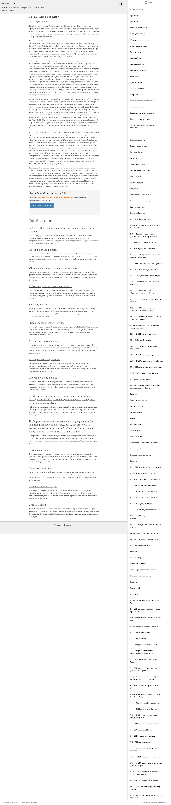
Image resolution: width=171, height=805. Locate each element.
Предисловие (135, 15)
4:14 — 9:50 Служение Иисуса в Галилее (145, 703)
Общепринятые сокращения (140, 40)
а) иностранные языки (138, 46)
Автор (132, 418)
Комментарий (135, 588)
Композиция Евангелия (138, 449)
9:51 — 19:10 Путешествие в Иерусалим (145, 757)
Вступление (134, 551)
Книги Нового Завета (138, 70)
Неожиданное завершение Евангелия (143, 443)
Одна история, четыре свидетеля (142, 113)
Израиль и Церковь (137, 182)
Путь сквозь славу (39, 449)
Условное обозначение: (138, 28)
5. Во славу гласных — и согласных (50, 286)
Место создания (136, 430)
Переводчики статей (137, 34)
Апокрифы (134, 76)
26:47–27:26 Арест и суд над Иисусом (144, 373)
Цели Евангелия (136, 437)
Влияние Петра (135, 424)
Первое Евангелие (137, 406)
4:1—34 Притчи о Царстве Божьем (143, 485)
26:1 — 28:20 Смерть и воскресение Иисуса (146, 361)
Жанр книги (134, 95)
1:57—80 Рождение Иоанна (140, 632)
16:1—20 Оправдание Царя (140, 545)
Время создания (136, 412)
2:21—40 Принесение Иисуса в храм (143, 645)
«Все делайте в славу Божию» (47, 322)
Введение (133, 158)
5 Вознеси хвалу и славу (43, 341)
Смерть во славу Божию (43, 377)
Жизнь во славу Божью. (43, 249)
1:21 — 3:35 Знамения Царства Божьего (145, 479)
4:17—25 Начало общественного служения (146, 263)
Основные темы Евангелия (140, 170)
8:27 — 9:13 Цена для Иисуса (141, 504)
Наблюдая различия (137, 140)
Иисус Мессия (135, 176)
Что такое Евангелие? (138, 89)
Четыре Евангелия (137, 107)
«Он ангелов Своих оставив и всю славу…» (55, 268)
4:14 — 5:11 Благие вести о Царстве (143, 709)
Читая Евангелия (136, 134)
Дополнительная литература (140, 201)
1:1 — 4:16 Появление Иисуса (141, 219)
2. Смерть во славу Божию (44, 359)
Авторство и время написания (141, 195)
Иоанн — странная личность (140, 119)
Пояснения (134, 22)
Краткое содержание (137, 207)
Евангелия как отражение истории (142, 101)
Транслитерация (136, 82)
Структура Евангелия (138, 213)
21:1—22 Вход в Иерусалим (140, 340)
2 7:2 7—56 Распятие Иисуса (140, 379)
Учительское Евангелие (139, 164)
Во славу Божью (38, 304)
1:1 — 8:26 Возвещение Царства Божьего (145, 467)
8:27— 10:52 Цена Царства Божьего (143, 497)
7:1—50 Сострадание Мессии (141, 730)
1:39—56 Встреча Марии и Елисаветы (144, 626)
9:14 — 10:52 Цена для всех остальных (144, 510)
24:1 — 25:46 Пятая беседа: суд (141, 355)
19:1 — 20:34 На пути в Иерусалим (143, 334)
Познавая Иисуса (136, 152)
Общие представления (138, 400)
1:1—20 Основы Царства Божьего (142, 473)
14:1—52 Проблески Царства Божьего (144, 533)
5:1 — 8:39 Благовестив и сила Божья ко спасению (20, 802)
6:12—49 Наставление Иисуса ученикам (145, 724)
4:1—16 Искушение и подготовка (142, 249)
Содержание (134, 461)
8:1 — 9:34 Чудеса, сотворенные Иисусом (145, 276)
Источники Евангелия (138, 564)
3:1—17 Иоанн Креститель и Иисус (143, 243)
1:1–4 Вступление (136, 594)
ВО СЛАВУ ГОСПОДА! (43, 486)
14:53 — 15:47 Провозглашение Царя (144, 539)
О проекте (58, 525)
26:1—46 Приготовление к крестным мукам (146, 367)
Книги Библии (135, 58)
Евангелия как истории (138, 146)
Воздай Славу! (37, 504)
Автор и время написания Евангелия (143, 570)
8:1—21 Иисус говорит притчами (142, 736)
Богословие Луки (136, 558)
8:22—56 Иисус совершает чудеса (142, 742)
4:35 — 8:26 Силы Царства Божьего (143, 491)
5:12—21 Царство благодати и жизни (153, 802)
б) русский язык (136, 52)
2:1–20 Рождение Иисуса (139, 638)
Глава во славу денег (41, 468)
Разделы (67, 525)
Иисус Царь (134, 189)
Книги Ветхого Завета (138, 64)
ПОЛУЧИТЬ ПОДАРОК (41, 205)
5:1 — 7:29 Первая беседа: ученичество (144, 270)
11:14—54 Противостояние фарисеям (144, 780)
